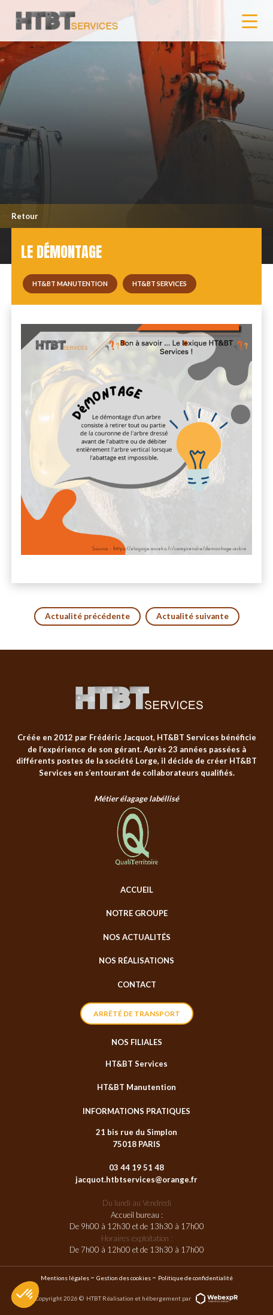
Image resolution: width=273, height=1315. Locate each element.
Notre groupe (137, 913)
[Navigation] (250, 21)
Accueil (136, 889)
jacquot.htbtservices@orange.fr (136, 1179)
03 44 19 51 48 (136, 1167)
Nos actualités (137, 937)
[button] (25, 1294)
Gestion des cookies (123, 1277)
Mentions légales (65, 1277)
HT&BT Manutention (136, 1087)
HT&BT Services (136, 1063)
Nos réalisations (136, 960)
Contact (136, 984)
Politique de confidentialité (195, 1277)
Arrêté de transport (136, 1013)
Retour (24, 216)
